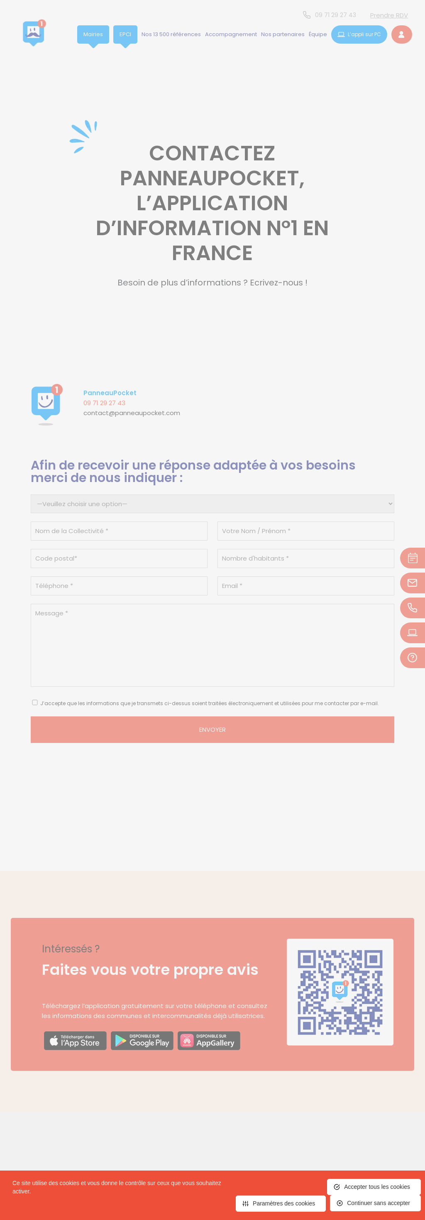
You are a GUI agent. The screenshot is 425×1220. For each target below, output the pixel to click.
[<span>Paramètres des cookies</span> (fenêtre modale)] (281, 1203)
